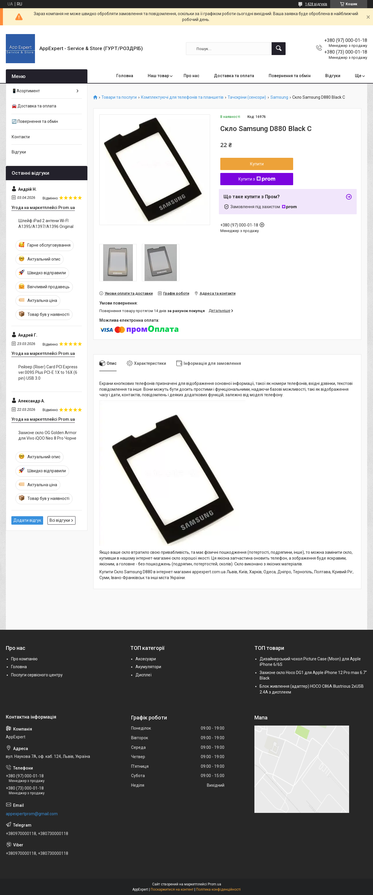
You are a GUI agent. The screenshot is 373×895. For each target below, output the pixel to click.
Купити (257, 164)
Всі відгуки (60, 520)
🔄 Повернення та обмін (35, 121)
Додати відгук (27, 520)
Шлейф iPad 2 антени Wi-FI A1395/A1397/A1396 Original (45, 223)
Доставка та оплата (234, 75)
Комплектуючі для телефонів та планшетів (182, 97)
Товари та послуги (119, 97)
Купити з (256, 179)
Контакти (21, 137)
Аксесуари (146, 659)
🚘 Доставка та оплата (34, 106)
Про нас (191, 75)
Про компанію (24, 659)
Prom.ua (214, 884)
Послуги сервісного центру (37, 675)
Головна (124, 75)
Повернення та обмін (290, 75)
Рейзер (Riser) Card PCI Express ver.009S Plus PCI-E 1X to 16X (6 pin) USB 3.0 (48, 373)
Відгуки (332, 75)
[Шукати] (279, 48)
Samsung (279, 97)
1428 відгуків (316, 4)
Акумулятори (148, 666)
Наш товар (158, 75)
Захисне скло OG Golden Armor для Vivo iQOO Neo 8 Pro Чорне (47, 435)
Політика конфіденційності (218, 889)
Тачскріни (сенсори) (247, 97)
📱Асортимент (26, 91)
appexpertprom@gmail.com (32, 813)
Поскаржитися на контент (172, 889)
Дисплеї (144, 675)
